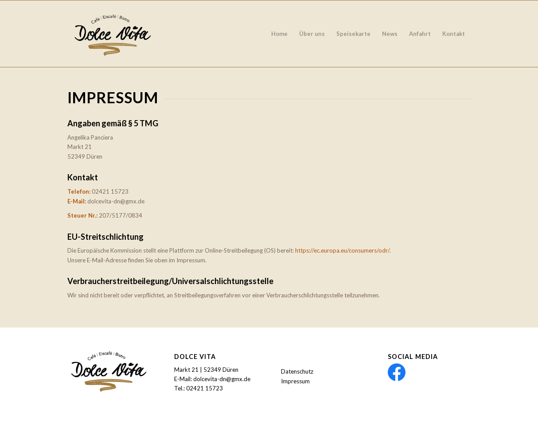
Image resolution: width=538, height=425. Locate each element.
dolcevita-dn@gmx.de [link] (221, 378)
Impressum (295, 381)
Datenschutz (297, 371)
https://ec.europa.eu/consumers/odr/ (342, 250)
